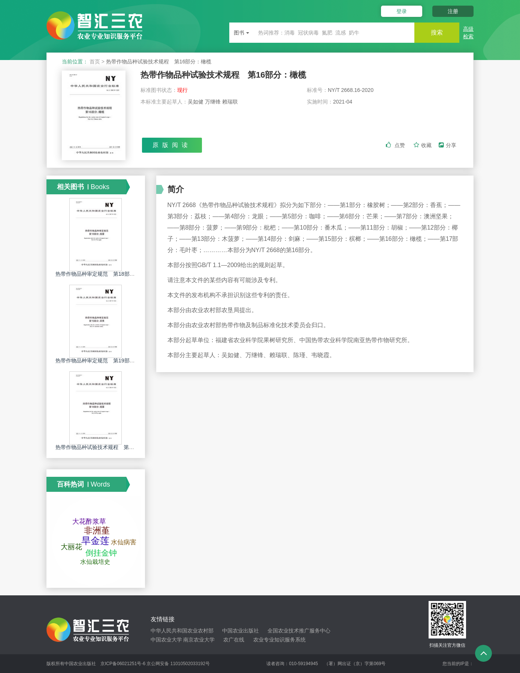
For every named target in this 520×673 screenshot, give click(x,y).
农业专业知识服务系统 (279, 640)
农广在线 (233, 640)
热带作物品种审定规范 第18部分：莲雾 (103, 274)
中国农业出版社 (240, 631)
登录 (401, 11)
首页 (95, 62)
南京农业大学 (199, 640)
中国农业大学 (166, 640)
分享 (447, 145)
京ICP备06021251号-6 (122, 663)
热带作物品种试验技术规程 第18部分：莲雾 (108, 447)
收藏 (423, 145)
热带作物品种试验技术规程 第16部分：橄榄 (223, 75)
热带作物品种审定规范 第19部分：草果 (103, 361)
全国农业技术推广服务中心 (298, 631)
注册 (453, 11)
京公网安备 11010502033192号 (178, 663)
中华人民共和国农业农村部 (182, 631)
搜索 (437, 32)
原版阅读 (171, 145)
